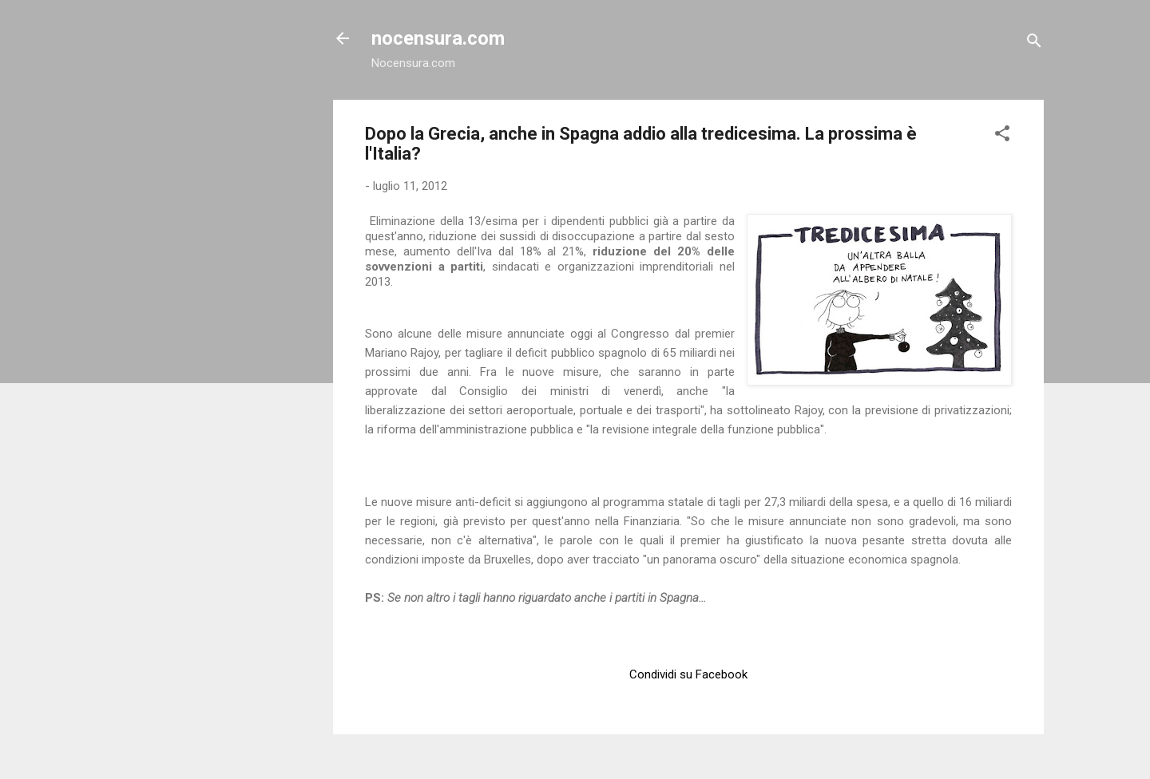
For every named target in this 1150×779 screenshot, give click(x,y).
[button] (1002, 136)
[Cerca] (1034, 43)
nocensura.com (438, 38)
